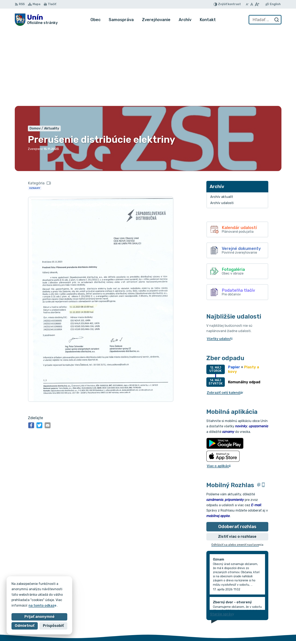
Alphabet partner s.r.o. (75, 590)
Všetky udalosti (219, 262)
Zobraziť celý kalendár (225, 316)
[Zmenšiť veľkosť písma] (247, 4)
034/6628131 (266, 622)
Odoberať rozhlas (237, 450)
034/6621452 (267, 617)
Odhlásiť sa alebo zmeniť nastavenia (237, 468)
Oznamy (34, 111)
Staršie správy (222, 537)
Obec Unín (49, 594)
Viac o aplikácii (219, 389)
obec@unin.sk (267, 627)
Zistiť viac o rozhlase (237, 460)
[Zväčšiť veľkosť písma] (257, 4)
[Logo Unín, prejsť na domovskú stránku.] (36, 20)
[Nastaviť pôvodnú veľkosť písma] (252, 4)
